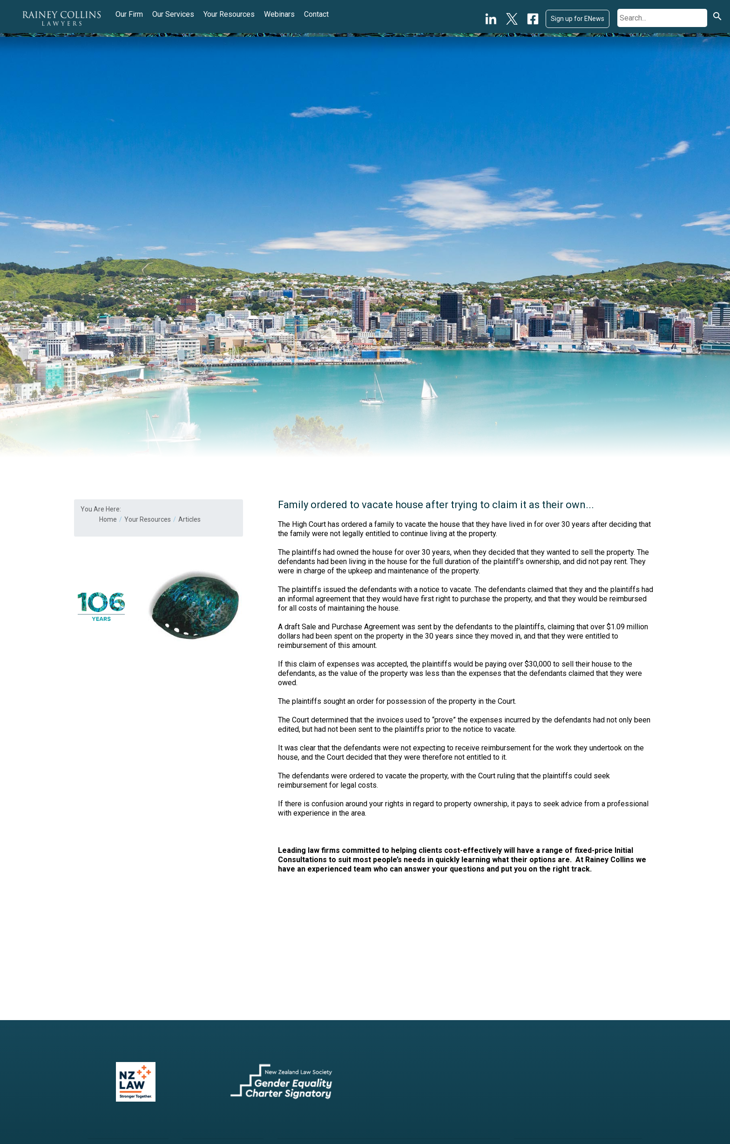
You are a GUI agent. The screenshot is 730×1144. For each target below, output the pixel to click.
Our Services (173, 14)
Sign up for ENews (577, 18)
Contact (316, 14)
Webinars (279, 14)
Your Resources (229, 14)
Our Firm (129, 14)
